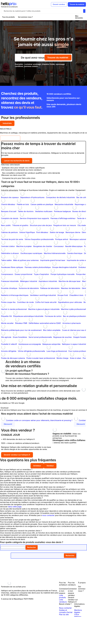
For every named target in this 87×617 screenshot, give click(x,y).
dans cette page (14, 507)
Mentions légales (78, 611)
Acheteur (37, 466)
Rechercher (31, 547)
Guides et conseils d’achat (65, 611)
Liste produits (62, 596)
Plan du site (64, 614)
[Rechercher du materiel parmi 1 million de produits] (84, 11)
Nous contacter (65, 608)
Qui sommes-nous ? (25, 17)
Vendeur (50, 466)
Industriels (7, 123)
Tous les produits (8, 17)
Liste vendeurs (63, 601)
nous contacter (48, 515)
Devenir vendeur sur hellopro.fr (17, 455)
